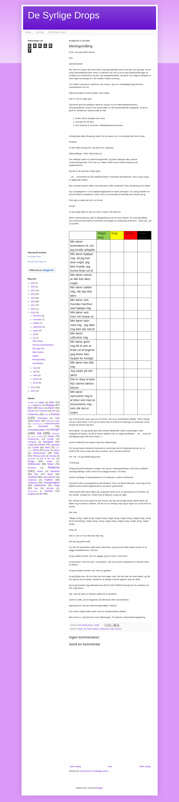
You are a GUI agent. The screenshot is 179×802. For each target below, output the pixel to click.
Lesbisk (41, 444)
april (35, 371)
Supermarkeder (49, 477)
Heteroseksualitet (52, 424)
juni (34, 338)
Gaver (37, 421)
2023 (33, 283)
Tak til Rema (37, 341)
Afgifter (42, 402)
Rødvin (40, 471)
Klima (33, 436)
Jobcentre (55, 434)
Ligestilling (54, 445)
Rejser (50, 464)
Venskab (49, 488)
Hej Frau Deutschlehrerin (42, 345)
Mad (47, 447)
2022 (33, 287)
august (36, 330)
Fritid (46, 414)
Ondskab (52, 456)
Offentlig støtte (39, 456)
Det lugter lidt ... (39, 348)
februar (36, 379)
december (37, 316)
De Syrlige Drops (64, 15)
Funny (55, 414)
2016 (33, 309)
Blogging (50, 405)
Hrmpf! (79, 629)
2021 (33, 290)
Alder (51, 402)
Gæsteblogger (37, 424)
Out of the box (47, 459)
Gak (57, 418)
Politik (49, 461)
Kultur (51, 436)
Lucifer (35, 447)
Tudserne (32, 482)
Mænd (56, 450)
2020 (33, 294)
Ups (36, 488)
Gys (57, 421)
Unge (112, 629)
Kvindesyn (32, 442)
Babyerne (37, 405)
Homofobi (43, 426)
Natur (56, 453)
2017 (33, 305)
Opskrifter (31, 459)
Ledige (31, 445)
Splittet (35, 356)
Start (110, 766)
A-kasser (31, 402)
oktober (36, 323)
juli (34, 334)
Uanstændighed (51, 482)
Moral (89, 629)
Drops (28, 32)
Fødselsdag (42, 418)
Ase (29, 405)
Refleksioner (34, 464)
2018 (33, 301)
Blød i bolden (38, 352)
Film (54, 411)
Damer (51, 408)
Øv (41, 494)
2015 (33, 312)
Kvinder (50, 439)
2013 (33, 391)
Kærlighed (48, 442)
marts (35, 375)
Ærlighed (31, 494)
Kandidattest (37, 363)
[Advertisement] (110, 739)
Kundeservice (33, 439)
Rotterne (95, 629)
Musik (46, 450)
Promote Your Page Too (37, 262)
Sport (50, 474)
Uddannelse (104, 629)
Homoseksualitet (36, 430)
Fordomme (33, 414)
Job (85, 629)
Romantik (32, 468)
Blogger (99, 788)
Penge (31, 461)
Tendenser (32, 480)
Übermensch (33, 491)
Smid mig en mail (56, 32)
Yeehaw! (118, 629)
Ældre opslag (145, 766)
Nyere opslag (75, 766)
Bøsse (40, 408)
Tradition (48, 480)
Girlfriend (49, 421)
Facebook (43, 411)
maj (35, 368)
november (37, 319)
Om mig (40, 32)
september (37, 327)
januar (36, 383)
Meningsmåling (38, 359)
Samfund (55, 471)
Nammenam (39, 453)
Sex (36, 474)
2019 (33, 298)
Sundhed (32, 477)
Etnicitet (31, 411)
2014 (33, 387)
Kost (41, 436)
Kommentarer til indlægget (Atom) (94, 771)
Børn (30, 408)
